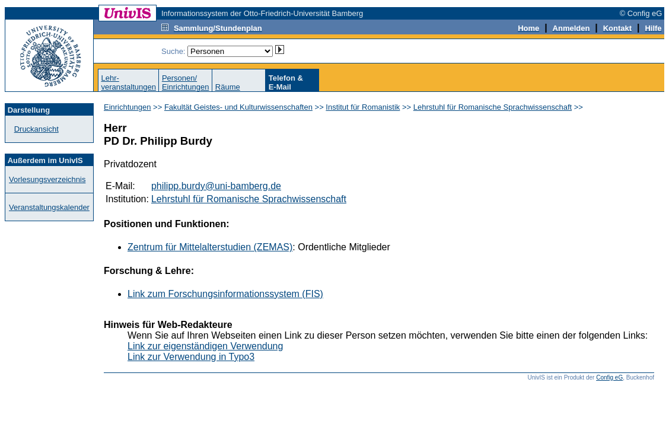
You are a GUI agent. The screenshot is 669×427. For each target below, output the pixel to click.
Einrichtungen (127, 107)
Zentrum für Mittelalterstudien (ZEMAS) (210, 247)
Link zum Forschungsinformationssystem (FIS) (225, 294)
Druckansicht (36, 129)
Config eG (609, 377)
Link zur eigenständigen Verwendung (205, 346)
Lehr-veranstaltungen (128, 82)
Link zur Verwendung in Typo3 (191, 357)
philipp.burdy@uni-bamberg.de (216, 186)
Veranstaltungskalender (49, 207)
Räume (227, 86)
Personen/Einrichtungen (185, 82)
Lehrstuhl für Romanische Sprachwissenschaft (492, 107)
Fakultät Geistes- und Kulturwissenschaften (238, 107)
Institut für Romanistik (363, 107)
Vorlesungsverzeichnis (47, 179)
